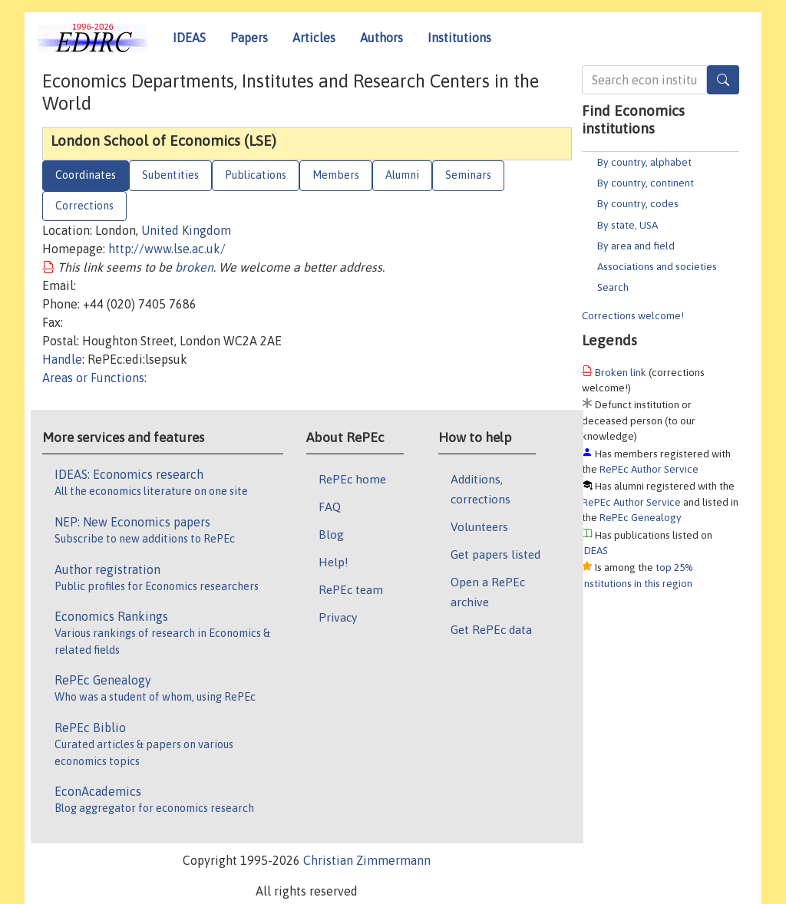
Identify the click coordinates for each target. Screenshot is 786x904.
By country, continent (645, 183)
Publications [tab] (255, 175)
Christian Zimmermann (367, 860)
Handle (62, 359)
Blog (331, 534)
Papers (249, 38)
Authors (381, 38)
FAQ (330, 506)
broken (194, 267)
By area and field (636, 245)
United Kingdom (186, 230)
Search (613, 287)
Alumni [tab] (402, 175)
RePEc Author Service (648, 469)
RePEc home (352, 479)
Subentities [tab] (170, 175)
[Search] (723, 79)
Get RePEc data (491, 629)
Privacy (338, 617)
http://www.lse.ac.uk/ (167, 249)
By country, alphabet (644, 162)
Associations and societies (657, 266)
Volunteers (479, 526)
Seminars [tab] (468, 175)
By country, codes (638, 203)
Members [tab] (335, 175)
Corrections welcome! (633, 315)
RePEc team (351, 589)
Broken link (620, 372)
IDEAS (189, 38)
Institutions (459, 38)
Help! (333, 562)
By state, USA (627, 225)
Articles (313, 38)
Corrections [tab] (84, 206)
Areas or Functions (93, 377)
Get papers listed (495, 554)
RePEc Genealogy (640, 517)
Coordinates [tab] (85, 175)
